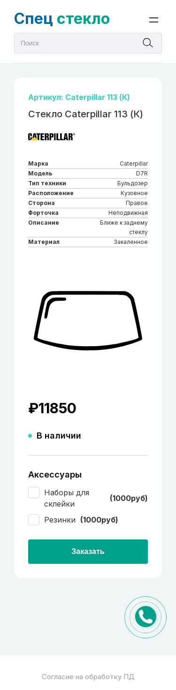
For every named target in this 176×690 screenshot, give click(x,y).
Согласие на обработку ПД (88, 676)
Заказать (87, 551)
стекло (62, 18)
